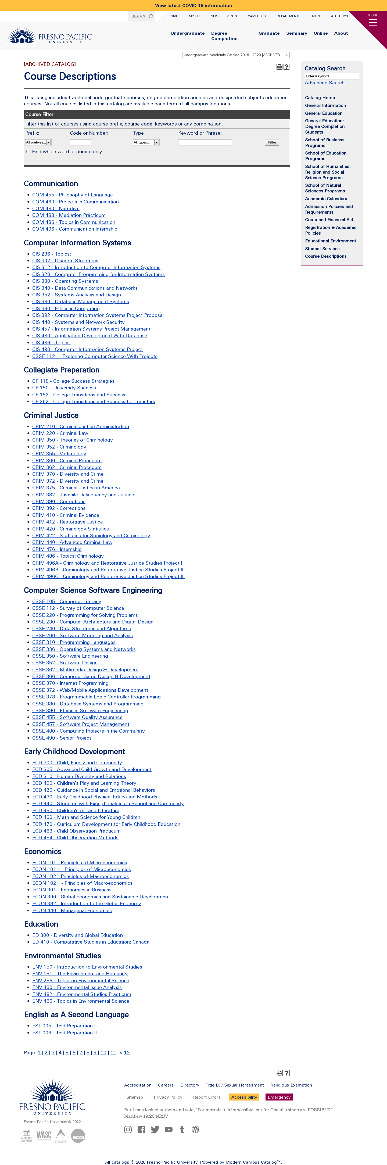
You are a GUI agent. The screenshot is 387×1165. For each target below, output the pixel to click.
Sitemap (134, 1097)
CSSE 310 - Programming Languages (74, 642)
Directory (189, 1084)
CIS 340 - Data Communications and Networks (85, 288)
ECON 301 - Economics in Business (72, 889)
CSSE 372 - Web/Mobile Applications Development (90, 690)
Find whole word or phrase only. (67, 151)
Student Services (322, 248)
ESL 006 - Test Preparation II (64, 1032)
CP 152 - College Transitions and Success (78, 394)
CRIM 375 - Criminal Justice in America (76, 487)
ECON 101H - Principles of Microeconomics (81, 869)
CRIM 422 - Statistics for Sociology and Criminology (91, 535)
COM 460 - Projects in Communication (75, 202)
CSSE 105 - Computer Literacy (66, 601)
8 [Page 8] (88, 1052)
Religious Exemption (291, 1084)
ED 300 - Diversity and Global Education (77, 935)
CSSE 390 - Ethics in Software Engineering (80, 710)
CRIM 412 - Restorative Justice (67, 522)
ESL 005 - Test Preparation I (63, 1025)
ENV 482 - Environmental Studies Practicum (81, 994)
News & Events (224, 16)
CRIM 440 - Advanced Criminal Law (72, 542)
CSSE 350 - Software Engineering (70, 656)
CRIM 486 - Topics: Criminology (68, 556)
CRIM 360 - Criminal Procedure (67, 460)
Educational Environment (330, 240)
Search (138, 16)
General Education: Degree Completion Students (325, 126)
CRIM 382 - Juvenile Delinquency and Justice (83, 494)
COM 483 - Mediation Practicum (69, 215)
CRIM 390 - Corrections (58, 501)
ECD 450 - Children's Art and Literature (75, 810)
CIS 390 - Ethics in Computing (66, 308)
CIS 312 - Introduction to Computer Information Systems (96, 267)
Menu (373, 15)
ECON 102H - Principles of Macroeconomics (82, 883)
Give (174, 16)
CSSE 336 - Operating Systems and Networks (84, 649)
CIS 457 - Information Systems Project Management (91, 329)
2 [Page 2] (46, 1052)
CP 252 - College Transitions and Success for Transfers (93, 401)
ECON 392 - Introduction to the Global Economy (86, 903)
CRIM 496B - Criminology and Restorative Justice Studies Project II (107, 569)
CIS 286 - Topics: (51, 254)
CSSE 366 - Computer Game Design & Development (91, 676)
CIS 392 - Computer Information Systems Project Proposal (98, 315)
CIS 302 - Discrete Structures (65, 260)
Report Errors (207, 1097)
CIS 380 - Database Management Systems (80, 301)
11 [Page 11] (113, 1052)
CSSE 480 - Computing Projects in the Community (88, 731)
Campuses (257, 16)
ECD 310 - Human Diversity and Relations (79, 776)
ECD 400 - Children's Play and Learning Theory (84, 783)
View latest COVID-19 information (193, 5)
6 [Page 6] (74, 1052)
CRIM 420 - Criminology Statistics (70, 529)
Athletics (339, 16)
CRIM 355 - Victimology (59, 453)
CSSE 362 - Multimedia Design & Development (85, 669)
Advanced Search (325, 82)
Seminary (296, 33)
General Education (323, 113)
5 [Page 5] (67, 1052)
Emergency (279, 1097)
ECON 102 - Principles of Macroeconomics (80, 876)
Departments (288, 16)
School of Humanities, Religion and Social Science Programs (328, 172)
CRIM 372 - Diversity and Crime (67, 481)
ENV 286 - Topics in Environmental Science (80, 980)
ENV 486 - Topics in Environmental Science (80, 1001)
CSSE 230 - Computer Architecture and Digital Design (92, 622)
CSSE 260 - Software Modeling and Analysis (82, 635)
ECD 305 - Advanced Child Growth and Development (92, 769)
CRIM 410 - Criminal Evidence (65, 515)
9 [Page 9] (95, 1052)
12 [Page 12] (127, 1052)
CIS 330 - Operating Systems (65, 281)
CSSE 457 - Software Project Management (80, 724)
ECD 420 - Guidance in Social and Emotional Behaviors (93, 790)
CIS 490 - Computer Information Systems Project (87, 349)
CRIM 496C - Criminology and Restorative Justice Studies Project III (108, 576)
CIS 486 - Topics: (51, 342)
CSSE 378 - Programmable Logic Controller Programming (96, 697)
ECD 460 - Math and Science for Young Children (86, 817)
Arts (315, 16)
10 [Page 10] (103, 1052)
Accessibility (244, 1097)
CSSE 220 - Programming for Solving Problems (85, 615)
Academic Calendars (326, 198)
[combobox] (236, 55)
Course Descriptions (326, 256)
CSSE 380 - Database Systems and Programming (88, 704)
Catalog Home (320, 97)
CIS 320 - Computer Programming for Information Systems (98, 274)
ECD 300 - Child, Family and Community (77, 762)
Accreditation (138, 1084)
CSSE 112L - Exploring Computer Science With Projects (94, 356)
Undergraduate (188, 33)
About (341, 33)
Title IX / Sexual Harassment (235, 1084)
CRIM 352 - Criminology (59, 447)
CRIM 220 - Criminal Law (60, 433)
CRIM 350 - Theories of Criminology (72, 440)
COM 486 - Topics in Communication (73, 222)
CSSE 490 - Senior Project (61, 738)
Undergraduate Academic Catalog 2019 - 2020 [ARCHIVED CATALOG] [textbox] (236, 55)
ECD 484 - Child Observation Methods (75, 837)
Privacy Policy (168, 1097)
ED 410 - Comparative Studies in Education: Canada (90, 942)
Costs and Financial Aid (329, 219)
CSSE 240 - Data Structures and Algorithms (81, 628)
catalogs (120, 1162)
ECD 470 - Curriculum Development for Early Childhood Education (106, 824)
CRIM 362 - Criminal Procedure (67, 467)
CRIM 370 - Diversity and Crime (67, 474)
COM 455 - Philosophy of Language (72, 195)
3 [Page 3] (53, 1052)
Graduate (269, 33)
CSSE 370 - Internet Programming (70, 683)
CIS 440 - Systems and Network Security (78, 322)
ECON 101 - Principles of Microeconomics (79, 862)
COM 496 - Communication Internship (74, 229)
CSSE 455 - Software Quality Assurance (77, 717)
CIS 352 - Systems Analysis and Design (76, 294)
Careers (166, 1084)
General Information (325, 105)
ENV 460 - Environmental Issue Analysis (77, 987)
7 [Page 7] (81, 1052)
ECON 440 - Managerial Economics (72, 910)
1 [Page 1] (39, 1052)
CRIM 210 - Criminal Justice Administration (80, 426)
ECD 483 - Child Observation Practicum (76, 831)
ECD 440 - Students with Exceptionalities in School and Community (108, 803)
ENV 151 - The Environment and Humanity (80, 973)
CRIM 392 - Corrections (58, 508)
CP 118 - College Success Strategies (73, 381)
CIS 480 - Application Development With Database (89, 335)
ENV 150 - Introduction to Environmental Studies (87, 967)
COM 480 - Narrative (56, 208)
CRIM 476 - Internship (57, 549)
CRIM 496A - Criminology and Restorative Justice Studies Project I (107, 563)
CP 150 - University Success (64, 387)
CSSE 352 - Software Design (65, 662)
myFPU (194, 16)
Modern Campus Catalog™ (253, 1162)
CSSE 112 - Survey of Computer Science (78, 608)
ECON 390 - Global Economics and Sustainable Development (101, 896)
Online (321, 33)
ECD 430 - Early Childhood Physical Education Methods (94, 797)
